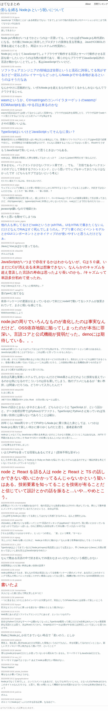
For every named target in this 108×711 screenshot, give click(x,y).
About (88, 4)
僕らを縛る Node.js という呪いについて (32, 10)
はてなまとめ (10, 4)
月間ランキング (101, 4)
